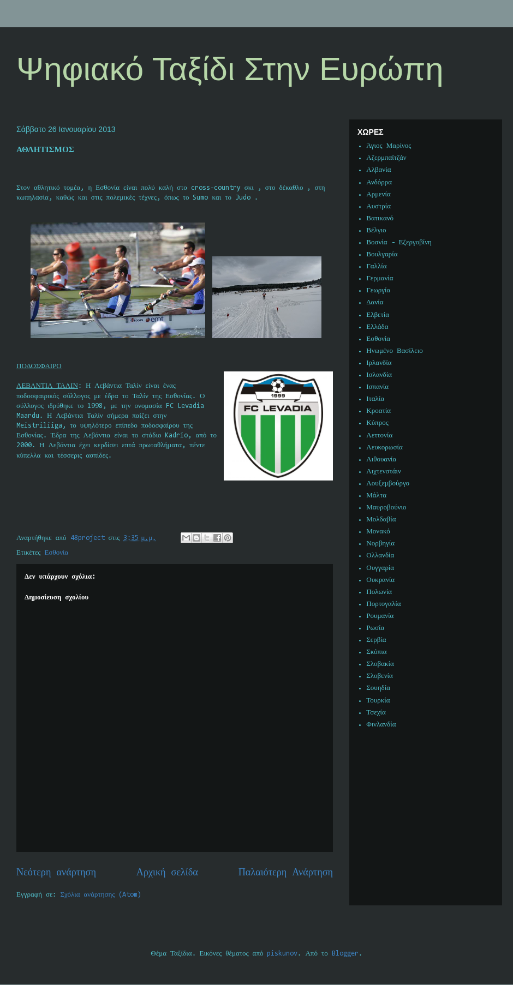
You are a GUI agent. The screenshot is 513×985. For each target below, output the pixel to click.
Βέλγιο (376, 230)
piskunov (282, 953)
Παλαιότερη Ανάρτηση (285, 873)
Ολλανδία (380, 555)
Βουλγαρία (381, 254)
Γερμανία (379, 278)
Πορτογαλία (383, 604)
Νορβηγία (380, 543)
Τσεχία (376, 712)
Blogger (345, 953)
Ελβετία (377, 315)
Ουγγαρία (380, 568)
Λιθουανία (381, 459)
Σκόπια (376, 652)
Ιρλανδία (378, 363)
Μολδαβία (381, 519)
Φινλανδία (381, 724)
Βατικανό (379, 218)
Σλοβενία (379, 676)
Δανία (374, 302)
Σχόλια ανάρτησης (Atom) (101, 894)
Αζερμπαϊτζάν (386, 157)
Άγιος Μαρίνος (388, 145)
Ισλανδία (379, 375)
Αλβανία (378, 169)
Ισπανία (377, 387)
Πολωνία (379, 592)
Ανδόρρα (379, 182)
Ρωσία (375, 628)
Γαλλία (376, 266)
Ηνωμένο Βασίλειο (394, 351)
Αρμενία (378, 194)
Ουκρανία (380, 580)
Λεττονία (379, 435)
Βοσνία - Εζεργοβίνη (399, 242)
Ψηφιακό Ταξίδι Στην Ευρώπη (230, 69)
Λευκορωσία (384, 447)
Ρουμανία (379, 616)
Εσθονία (57, 552)
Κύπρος (377, 423)
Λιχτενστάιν (383, 471)
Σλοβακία (380, 664)
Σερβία (376, 640)
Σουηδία (378, 688)
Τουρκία (378, 700)
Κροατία (378, 411)
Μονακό (378, 531)
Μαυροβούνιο (386, 507)
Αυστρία (378, 206)
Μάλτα (376, 495)
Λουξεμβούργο (387, 483)
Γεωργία (378, 290)
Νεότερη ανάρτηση (56, 873)
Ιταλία (375, 399)
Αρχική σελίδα (167, 873)
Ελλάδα (377, 327)
